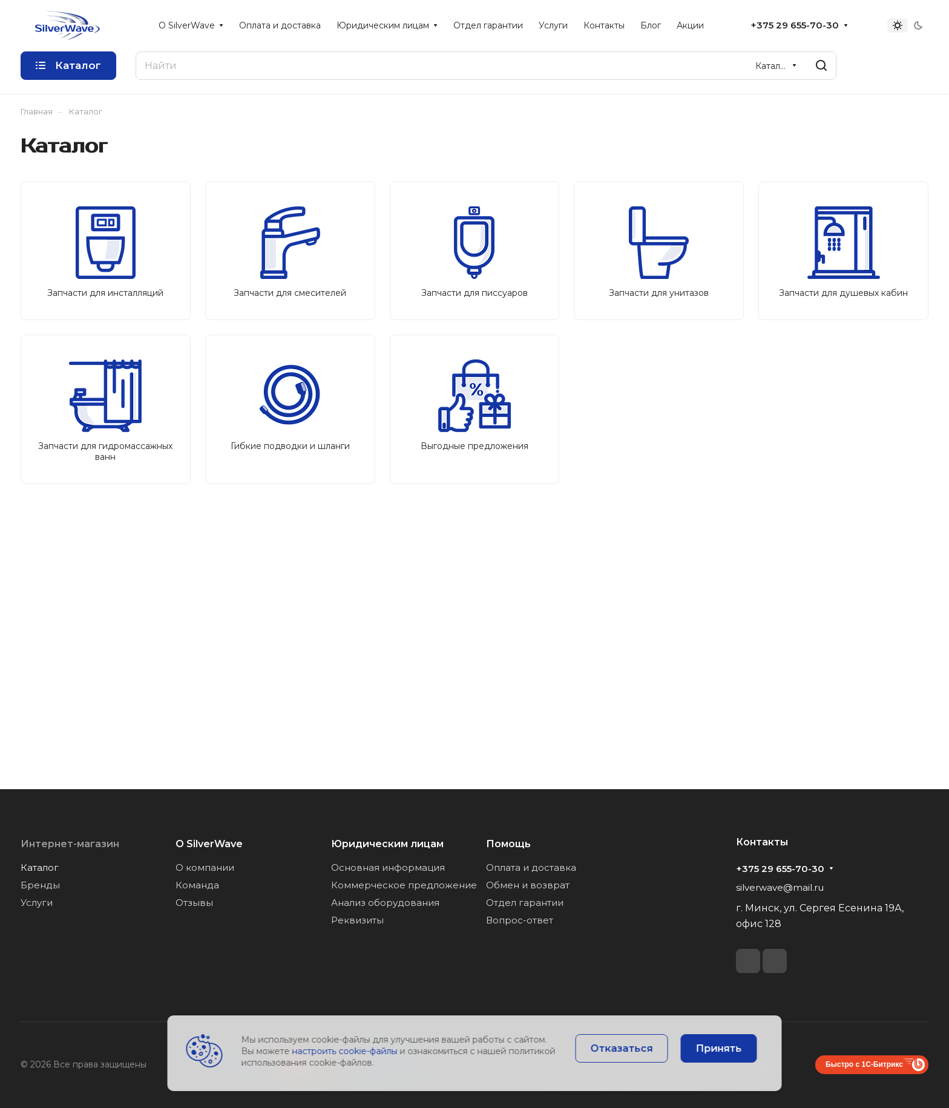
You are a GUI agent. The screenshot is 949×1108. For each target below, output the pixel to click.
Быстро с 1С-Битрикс (864, 1064)
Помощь (508, 844)
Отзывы (194, 902)
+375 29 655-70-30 (794, 25)
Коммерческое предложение (404, 885)
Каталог (40, 867)
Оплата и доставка (531, 867)
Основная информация (388, 867)
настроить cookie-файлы (345, 1051)
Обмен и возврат (528, 885)
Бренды (40, 885)
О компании (205, 867)
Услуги (37, 902)
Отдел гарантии (524, 902)
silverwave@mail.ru (780, 887)
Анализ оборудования (385, 902)
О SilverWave (209, 844)
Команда (197, 885)
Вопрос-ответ (519, 920)
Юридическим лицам (387, 844)
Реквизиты (357, 920)
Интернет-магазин (70, 844)
